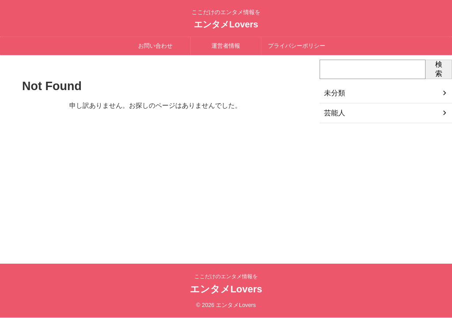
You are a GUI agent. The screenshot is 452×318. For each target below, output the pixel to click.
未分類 (333, 93)
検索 (438, 69)
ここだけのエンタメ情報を (226, 276)
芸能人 (333, 113)
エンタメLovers (226, 24)
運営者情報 (225, 45)
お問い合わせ (155, 45)
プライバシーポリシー (296, 45)
